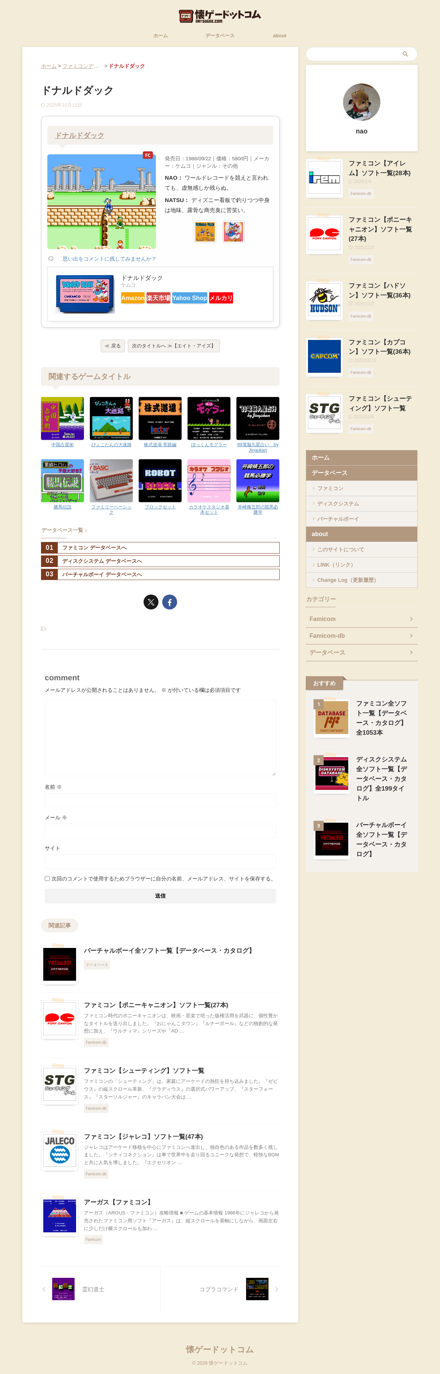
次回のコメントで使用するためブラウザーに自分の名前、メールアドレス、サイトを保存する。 (163, 883)
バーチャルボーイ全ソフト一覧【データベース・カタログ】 (164, 955)
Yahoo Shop (213, 297)
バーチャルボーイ (338, 499)
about (279, 35)
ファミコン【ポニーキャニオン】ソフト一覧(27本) (152, 1010)
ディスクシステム (338, 484)
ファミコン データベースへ (83, 552)
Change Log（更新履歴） (348, 561)
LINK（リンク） (336, 545)
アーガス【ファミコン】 (117, 1207)
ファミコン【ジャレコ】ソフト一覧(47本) (140, 1141)
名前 (53, 792)
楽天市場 (173, 297)
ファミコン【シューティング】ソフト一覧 (140, 1075)
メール (56, 822)
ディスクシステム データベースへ (91, 566)
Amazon (138, 297)
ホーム (160, 35)
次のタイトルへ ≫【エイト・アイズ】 (174, 350)
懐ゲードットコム (220, 1349)
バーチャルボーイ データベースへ (91, 579)
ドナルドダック (81, 135)
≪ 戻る (113, 350)
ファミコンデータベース (91, 66)
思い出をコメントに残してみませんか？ (110, 259)
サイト (52, 853)
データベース (220, 35)
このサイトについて (340, 530)
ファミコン (330, 469)
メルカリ (138, 310)
